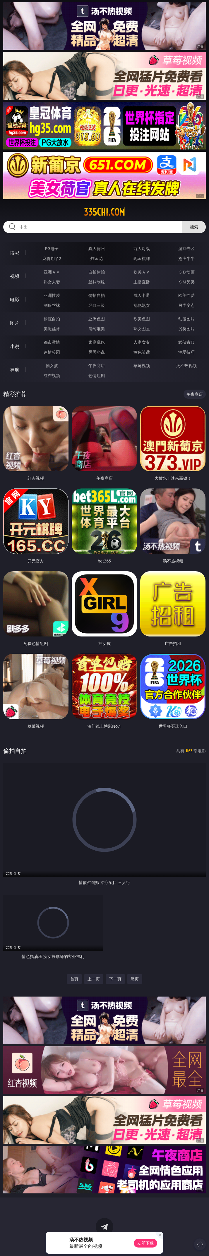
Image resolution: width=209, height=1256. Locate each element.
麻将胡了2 (51, 258)
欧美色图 (141, 318)
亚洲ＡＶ (52, 272)
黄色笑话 (141, 352)
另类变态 (186, 305)
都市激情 (52, 342)
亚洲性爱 (52, 295)
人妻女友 (141, 342)
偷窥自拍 (52, 318)
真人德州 (96, 248)
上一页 (94, 979)
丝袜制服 (96, 282)
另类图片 (186, 328)
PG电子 (52, 248)
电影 (14, 299)
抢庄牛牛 (186, 258)
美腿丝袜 (52, 328)
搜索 (194, 227)
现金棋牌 (141, 258)
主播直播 (141, 282)
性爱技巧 (186, 352)
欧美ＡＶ (141, 272)
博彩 (14, 253)
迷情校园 (52, 352)
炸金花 (96, 258)
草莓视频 (141, 365)
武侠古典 (186, 342)
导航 (14, 370)
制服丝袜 (52, 305)
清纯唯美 (96, 328)
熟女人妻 (52, 282)
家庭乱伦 (96, 342)
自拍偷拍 (96, 272)
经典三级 (96, 305)
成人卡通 (141, 295)
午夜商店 (96, 365)
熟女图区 (141, 328)
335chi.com (104, 212)
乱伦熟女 (141, 305)
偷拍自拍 (96, 295)
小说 (14, 346)
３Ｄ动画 (186, 272)
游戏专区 (186, 248)
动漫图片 (186, 318)
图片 (14, 323)
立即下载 (145, 1243)
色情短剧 (96, 375)
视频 (14, 276)
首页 (74, 979)
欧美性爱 (186, 295)
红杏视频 (52, 375)
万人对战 (141, 248)
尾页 (135, 979)
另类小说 (96, 352)
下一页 (115, 979)
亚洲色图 (96, 318)
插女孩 (52, 365)
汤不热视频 (186, 365)
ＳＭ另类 (186, 282)
